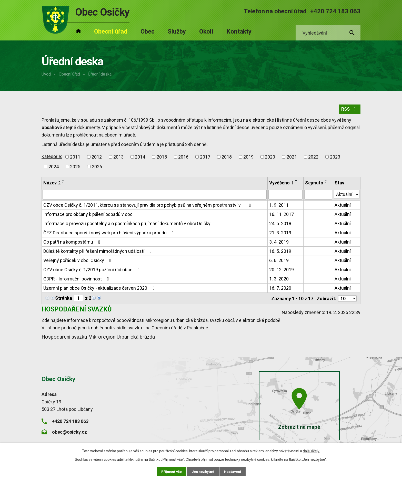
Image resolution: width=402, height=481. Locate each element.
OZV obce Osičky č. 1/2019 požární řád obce (92, 270)
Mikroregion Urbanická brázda (121, 337)
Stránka (63, 298)
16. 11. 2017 (281, 214)
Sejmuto (314, 183)
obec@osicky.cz (69, 432)
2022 (313, 157)
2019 (248, 157)
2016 (183, 157)
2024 (53, 167)
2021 (292, 157)
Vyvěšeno (281, 183)
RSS (349, 109)
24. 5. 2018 (280, 224)
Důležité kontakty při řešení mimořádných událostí (98, 251)
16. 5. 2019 (280, 251)
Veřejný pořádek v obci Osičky (78, 261)
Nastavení (232, 471)
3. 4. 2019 (279, 242)
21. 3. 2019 (280, 233)
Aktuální (343, 205)
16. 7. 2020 (280, 288)
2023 (335, 157)
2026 (97, 167)
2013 (118, 157)
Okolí (206, 31)
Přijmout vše (171, 471)
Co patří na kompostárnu (72, 242)
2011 (75, 157)
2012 (97, 157)
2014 (140, 157)
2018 (227, 157)
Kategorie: (52, 157)
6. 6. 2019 (279, 261)
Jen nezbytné (203, 471)
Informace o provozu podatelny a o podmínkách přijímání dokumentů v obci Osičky (131, 224)
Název (52, 183)
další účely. (311, 451)
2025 (75, 167)
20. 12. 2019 (281, 270)
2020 (270, 157)
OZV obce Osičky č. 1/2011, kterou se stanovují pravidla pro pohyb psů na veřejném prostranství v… (148, 205)
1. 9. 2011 (279, 205)
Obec (147, 31)
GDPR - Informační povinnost (77, 279)
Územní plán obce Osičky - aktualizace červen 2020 (99, 288)
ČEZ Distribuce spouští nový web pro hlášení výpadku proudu (109, 233)
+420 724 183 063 (335, 11)
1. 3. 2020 (279, 279)
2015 (162, 157)
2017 (205, 157)
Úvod (46, 74)
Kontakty (239, 31)
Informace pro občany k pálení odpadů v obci (93, 214)
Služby (177, 31)
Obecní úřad (69, 74)
